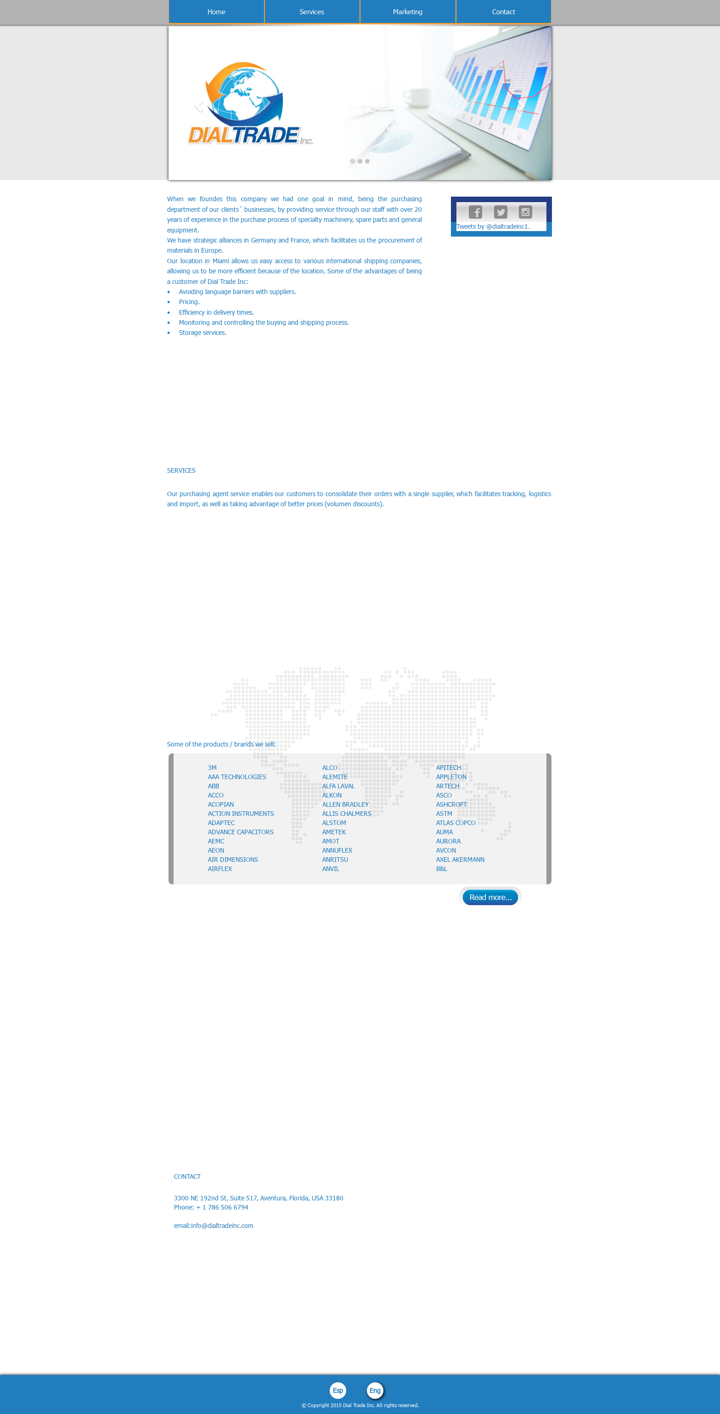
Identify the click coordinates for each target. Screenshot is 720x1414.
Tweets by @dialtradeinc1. (493, 226)
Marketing (407, 11)
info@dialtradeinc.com (222, 1225)
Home (216, 11)
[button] (197, 103)
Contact (503, 11)
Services (312, 11)
